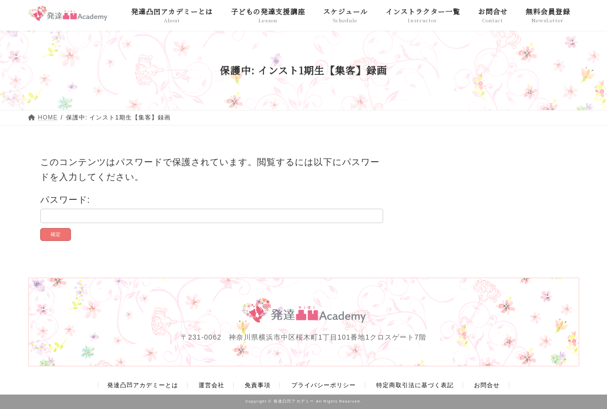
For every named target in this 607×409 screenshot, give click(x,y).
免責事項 (257, 385)
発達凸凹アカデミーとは (142, 385)
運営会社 (211, 385)
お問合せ (487, 385)
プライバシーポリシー (323, 385)
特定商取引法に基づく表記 (415, 385)
